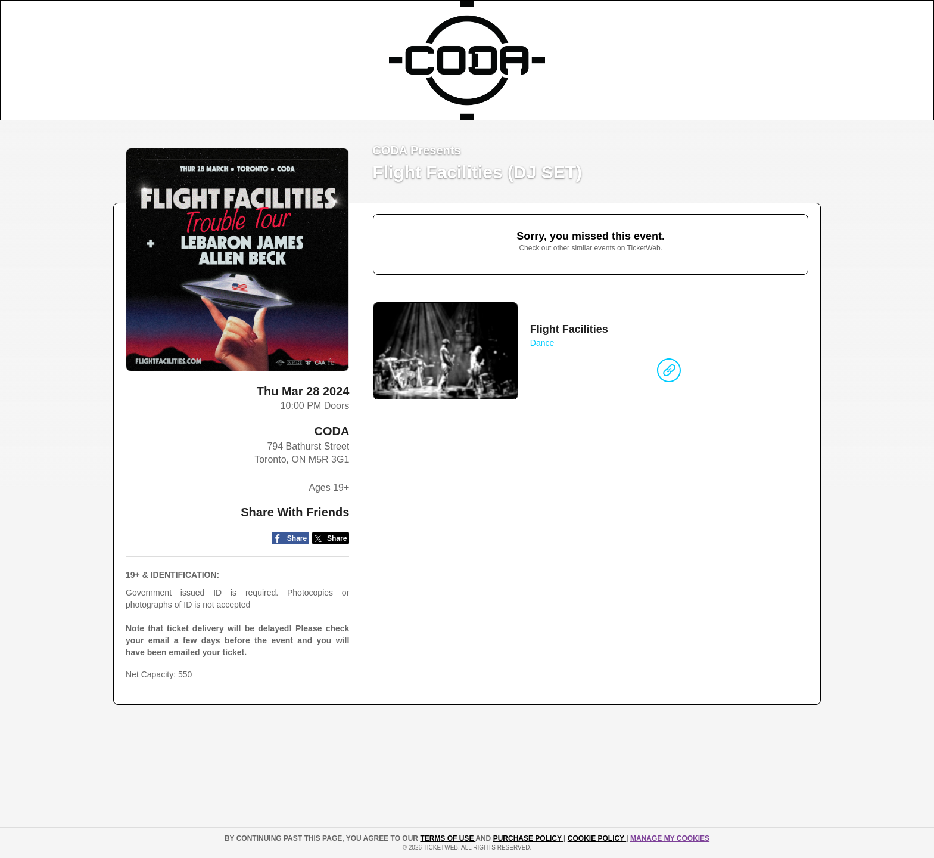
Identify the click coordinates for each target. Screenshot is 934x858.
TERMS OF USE (447, 838)
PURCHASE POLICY (528, 838)
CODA (331, 431)
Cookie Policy (597, 838)
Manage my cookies (669, 838)
